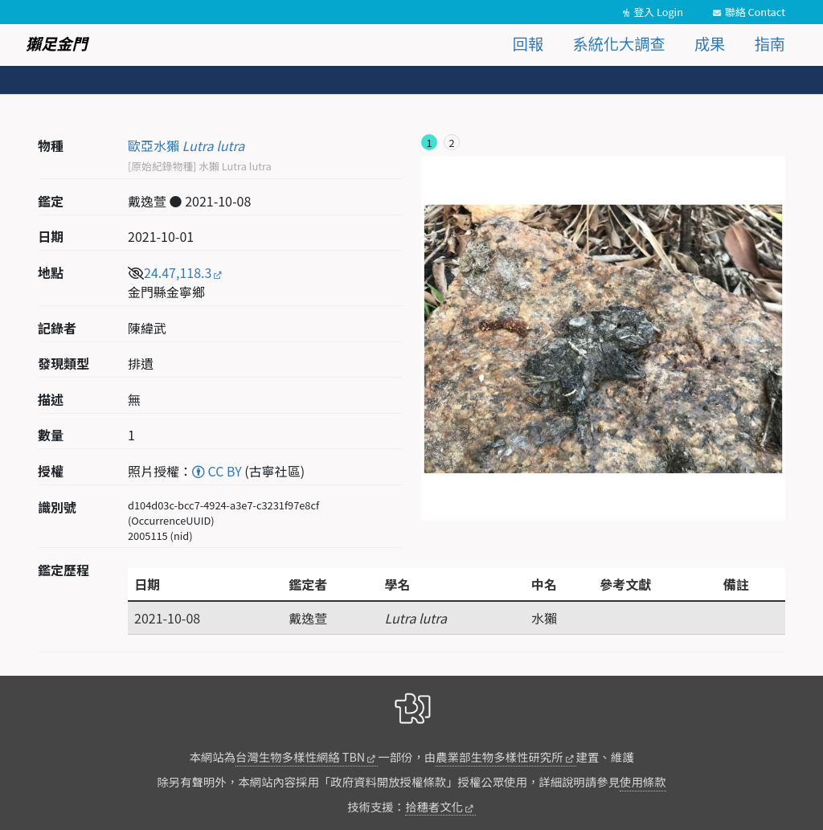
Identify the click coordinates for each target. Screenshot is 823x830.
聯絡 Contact (755, 11)
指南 (770, 43)
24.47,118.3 (177, 272)
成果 (709, 43)
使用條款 (643, 781)
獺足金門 (57, 43)
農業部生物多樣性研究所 (499, 756)
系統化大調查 (619, 43)
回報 (528, 43)
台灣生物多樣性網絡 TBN (300, 756)
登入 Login (658, 11)
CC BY (217, 470)
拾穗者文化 (434, 806)
